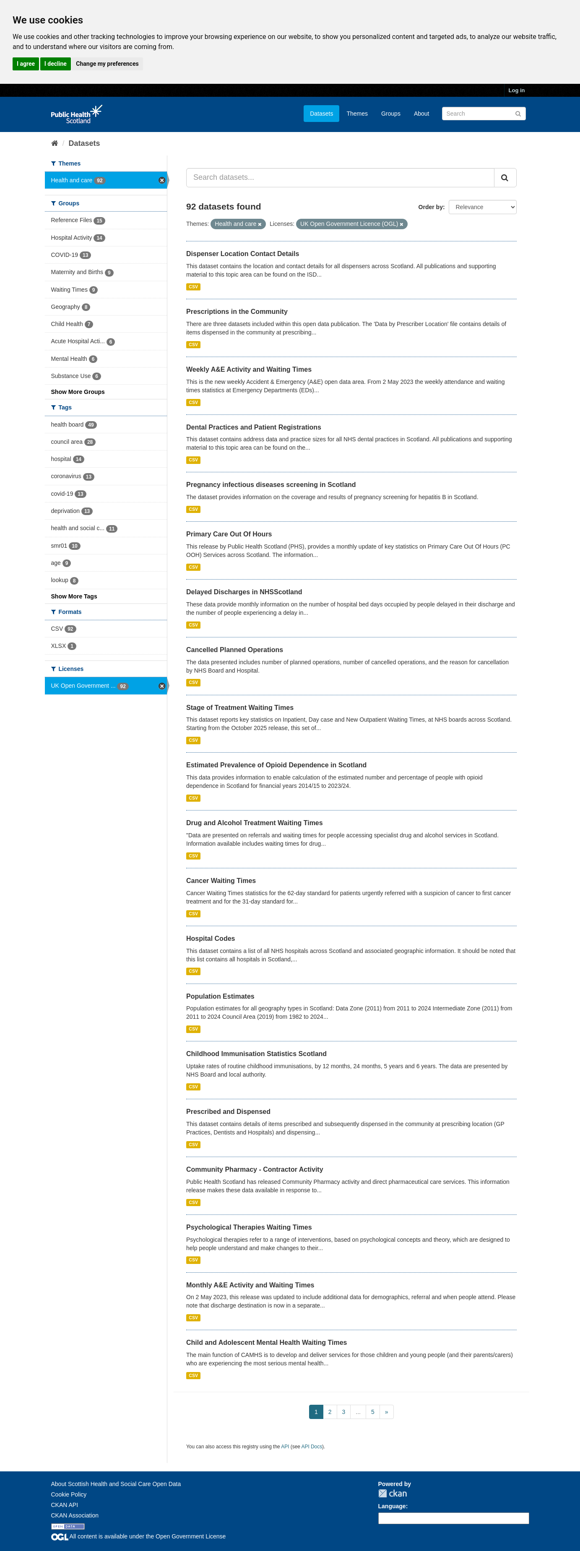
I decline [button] (55, 63)
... (358, 1412)
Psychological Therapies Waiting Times (249, 1227)
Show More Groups (78, 391)
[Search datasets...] (340, 177)
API (285, 1447)
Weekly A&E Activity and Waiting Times (249, 369)
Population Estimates (220, 996)
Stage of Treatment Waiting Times (240, 707)
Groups (391, 113)
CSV (193, 286)
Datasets (321, 113)
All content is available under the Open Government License (138, 1536)
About (421, 113)
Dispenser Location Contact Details (242, 253)
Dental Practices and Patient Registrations (253, 427)
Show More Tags (74, 596)
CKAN (392, 1493)
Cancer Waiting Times (221, 880)
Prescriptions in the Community (237, 311)
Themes (357, 113)
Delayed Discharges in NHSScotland (244, 592)
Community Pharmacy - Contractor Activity (254, 1169)
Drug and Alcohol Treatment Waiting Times (254, 822)
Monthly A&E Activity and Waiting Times (250, 1285)
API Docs (312, 1447)
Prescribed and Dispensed (228, 1111)
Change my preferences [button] (107, 63)
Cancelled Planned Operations (234, 649)
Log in (517, 90)
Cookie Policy (69, 1494)
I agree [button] (26, 63)
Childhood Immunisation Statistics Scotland (256, 1053)
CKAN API (64, 1505)
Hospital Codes (210, 938)
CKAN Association (75, 1515)
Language (392, 1506)
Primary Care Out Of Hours (229, 534)
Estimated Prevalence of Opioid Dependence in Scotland (276, 765)
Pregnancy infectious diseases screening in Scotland (271, 484)
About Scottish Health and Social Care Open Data (116, 1484)
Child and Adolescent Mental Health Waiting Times (266, 1342)
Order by (431, 207)
